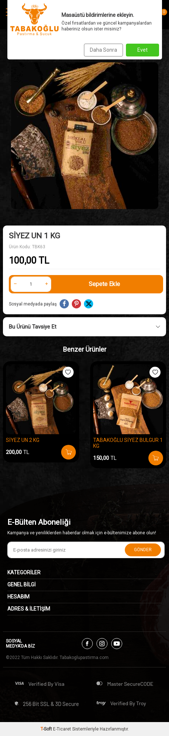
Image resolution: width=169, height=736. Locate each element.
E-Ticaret (62, 729)
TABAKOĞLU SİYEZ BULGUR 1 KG (128, 443)
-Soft (47, 729)
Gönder (143, 549)
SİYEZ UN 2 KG (22, 440)
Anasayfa (46, 40)
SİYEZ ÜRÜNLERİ (85, 40)
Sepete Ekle (104, 284)
